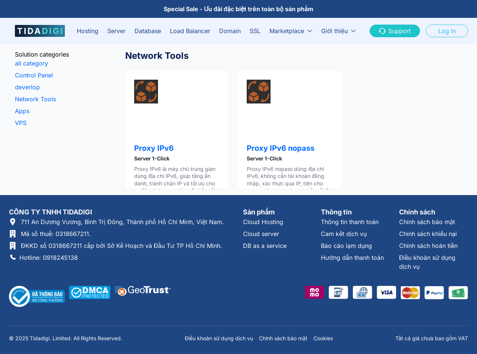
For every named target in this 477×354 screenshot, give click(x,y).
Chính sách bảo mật (427, 222)
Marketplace (286, 31)
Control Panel (34, 75)
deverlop (27, 87)
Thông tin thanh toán (350, 222)
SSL (255, 31)
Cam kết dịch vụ (344, 233)
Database (148, 31)
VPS (20, 123)
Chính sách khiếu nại (428, 233)
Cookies (323, 338)
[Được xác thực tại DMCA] (89, 296)
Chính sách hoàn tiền (428, 245)
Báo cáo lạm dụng (346, 245)
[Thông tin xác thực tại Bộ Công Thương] (37, 296)
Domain (230, 31)
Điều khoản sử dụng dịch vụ (219, 338)
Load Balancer (190, 31)
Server (116, 31)
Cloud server (261, 233)
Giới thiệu (334, 31)
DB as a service (265, 245)
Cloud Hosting (263, 222)
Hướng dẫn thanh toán (352, 257)
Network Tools (35, 99)
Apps (22, 111)
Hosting (87, 31)
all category (31, 63)
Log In (447, 31)
